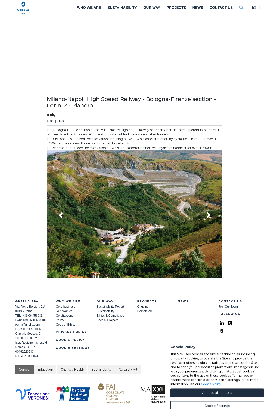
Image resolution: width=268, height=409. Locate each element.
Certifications (64, 315)
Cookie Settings (73, 347)
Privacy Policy (71, 332)
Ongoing (143, 306)
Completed (144, 311)
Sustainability (122, 8)
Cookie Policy (70, 339)
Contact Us (221, 8)
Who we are (68, 301)
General (24, 369)
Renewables (64, 311)
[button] (134, 214)
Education (45, 369)
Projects (176, 8)
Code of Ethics (66, 324)
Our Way (151, 8)
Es (254, 7)
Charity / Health (72, 369)
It (260, 7)
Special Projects (107, 320)
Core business (65, 306)
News (197, 8)
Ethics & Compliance (110, 315)
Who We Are (89, 8)
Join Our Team (228, 306)
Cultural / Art (128, 369)
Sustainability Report (110, 306)
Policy (60, 320)
